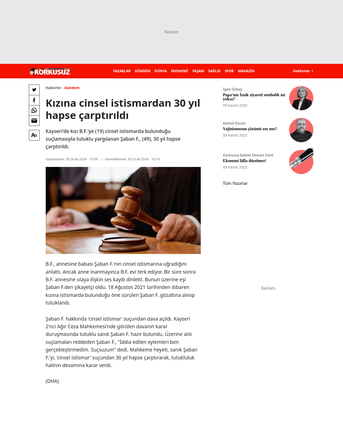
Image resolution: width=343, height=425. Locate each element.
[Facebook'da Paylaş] (34, 100)
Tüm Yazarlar (235, 183)
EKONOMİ (179, 70)
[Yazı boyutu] (34, 135)
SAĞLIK (214, 70)
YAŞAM (198, 70)
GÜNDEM (142, 70)
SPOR (229, 70)
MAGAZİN (246, 70)
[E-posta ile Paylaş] (34, 120)
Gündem (71, 87)
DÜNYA (161, 70)
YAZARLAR (122, 70)
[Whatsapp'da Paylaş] (34, 110)
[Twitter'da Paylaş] (34, 90)
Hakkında (302, 70)
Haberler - (54, 87)
